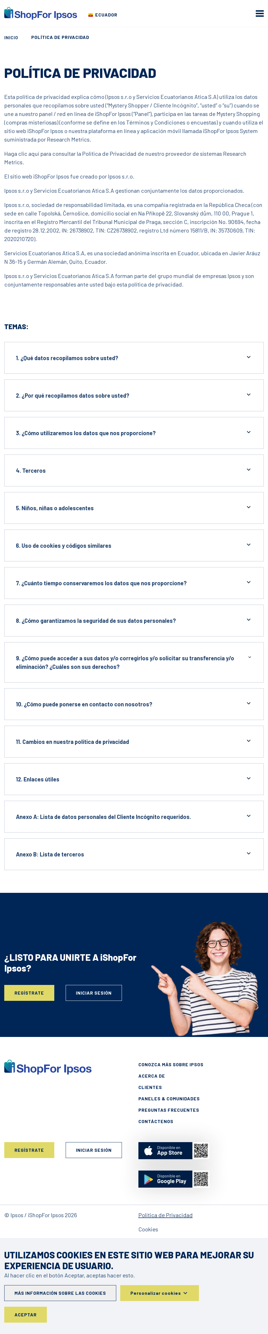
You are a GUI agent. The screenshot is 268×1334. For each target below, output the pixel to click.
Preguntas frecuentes (168, 1110)
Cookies (148, 1229)
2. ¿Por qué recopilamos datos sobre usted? (134, 395)
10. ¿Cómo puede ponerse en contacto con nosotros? (134, 704)
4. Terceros (134, 470)
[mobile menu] (260, 13)
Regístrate (29, 992)
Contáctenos (155, 1121)
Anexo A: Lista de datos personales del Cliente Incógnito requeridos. (134, 816)
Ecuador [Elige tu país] (106, 14)
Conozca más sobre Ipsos (170, 1064)
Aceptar (25, 1314)
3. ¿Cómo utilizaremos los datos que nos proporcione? (134, 432)
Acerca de (151, 1075)
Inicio (11, 37)
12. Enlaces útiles (134, 779)
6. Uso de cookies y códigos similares (134, 545)
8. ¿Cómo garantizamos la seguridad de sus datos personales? (134, 620)
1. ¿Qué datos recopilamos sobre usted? (134, 357)
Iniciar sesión (94, 992)
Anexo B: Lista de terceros (134, 854)
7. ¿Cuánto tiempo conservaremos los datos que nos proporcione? (134, 582)
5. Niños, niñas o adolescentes (134, 507)
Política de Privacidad (165, 1214)
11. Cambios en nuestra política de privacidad (134, 741)
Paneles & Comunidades (169, 1098)
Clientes (150, 1087)
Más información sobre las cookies (60, 1293)
